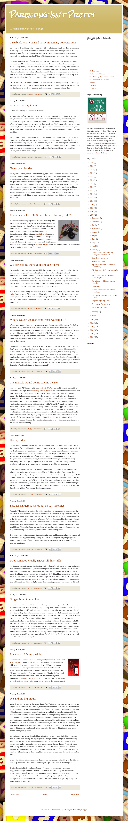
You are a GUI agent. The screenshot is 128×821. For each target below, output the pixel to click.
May (94, 242)
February (95, 312)
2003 (92, 327)
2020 (92, 166)
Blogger (84, 810)
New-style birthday (21, 168)
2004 (92, 323)
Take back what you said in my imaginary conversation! (43, 42)
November (96, 222)
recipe (12, 294)
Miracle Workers (47, 388)
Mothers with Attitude (97, 74)
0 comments (38, 94)
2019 (92, 170)
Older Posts (75, 795)
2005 (92, 320)
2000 (92, 337)
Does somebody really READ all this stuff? (35, 560)
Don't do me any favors (23, 105)
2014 (92, 187)
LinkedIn (93, 89)
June (94, 239)
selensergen (68, 810)
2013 (92, 190)
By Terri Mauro (95, 71)
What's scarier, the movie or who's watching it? (38, 319)
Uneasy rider (17, 440)
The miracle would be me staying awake (34, 382)
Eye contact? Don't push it (25, 654)
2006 (92, 215)
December (96, 218)
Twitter (92, 83)
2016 (92, 180)
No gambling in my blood (25, 599)
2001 (92, 334)
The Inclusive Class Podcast (99, 80)
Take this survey (41, 244)
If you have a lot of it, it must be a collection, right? (40, 215)
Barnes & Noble (101, 153)
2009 (92, 205)
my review (14, 681)
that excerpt (28, 678)
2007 (92, 211)
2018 (92, 173)
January (95, 315)
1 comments (38, 371)
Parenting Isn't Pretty (52, 15)
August (94, 232)
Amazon (90, 153)
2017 (92, 177)
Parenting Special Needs (41, 391)
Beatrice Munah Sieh (40, 514)
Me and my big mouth (23, 698)
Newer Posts (14, 795)
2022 (92, 163)
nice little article (41, 234)
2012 (92, 194)
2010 (92, 201)
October (95, 225)
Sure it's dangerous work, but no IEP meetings (37, 505)
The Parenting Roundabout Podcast (102, 77)
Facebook (93, 86)
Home (45, 795)
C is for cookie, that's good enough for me (35, 264)
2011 (92, 198)
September (96, 229)
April (94, 246)
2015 (92, 184)
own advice (49, 681)
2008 (92, 208)
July (93, 236)
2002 (92, 330)
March (94, 249)
